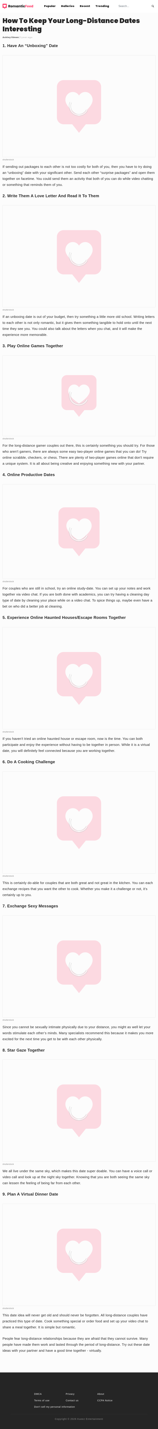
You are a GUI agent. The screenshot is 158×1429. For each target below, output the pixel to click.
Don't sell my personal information (54, 1406)
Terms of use (42, 1400)
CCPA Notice (105, 1400)
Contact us (72, 1400)
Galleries (67, 6)
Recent (85, 6)
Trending (102, 6)
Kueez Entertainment (90, 1419)
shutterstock (8, 160)
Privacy (70, 1394)
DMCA (38, 1394)
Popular (50, 6)
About (100, 1394)
